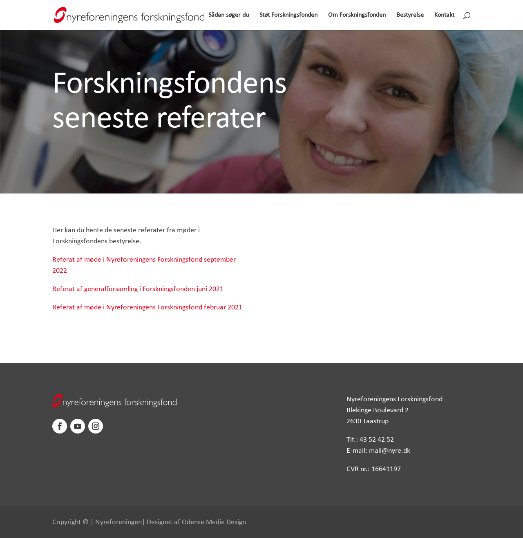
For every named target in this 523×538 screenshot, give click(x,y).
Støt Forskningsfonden (288, 15)
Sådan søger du (228, 15)
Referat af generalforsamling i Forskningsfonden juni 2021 (138, 289)
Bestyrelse (410, 15)
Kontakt (444, 15)
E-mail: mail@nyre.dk (378, 451)
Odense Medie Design (214, 522)
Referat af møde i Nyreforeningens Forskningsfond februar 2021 (147, 307)
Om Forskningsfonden (357, 15)
